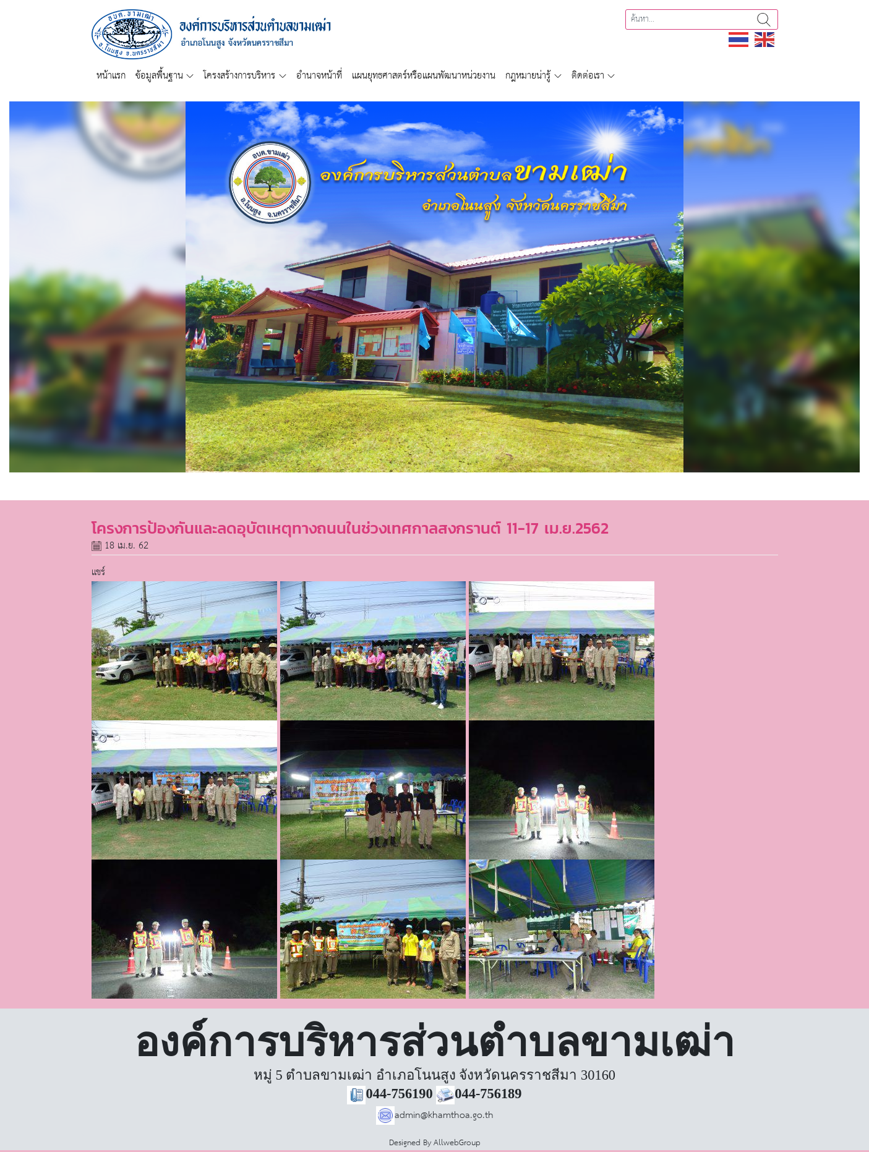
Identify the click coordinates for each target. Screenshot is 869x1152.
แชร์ (98, 572)
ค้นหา (763, 19)
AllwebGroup (457, 1143)
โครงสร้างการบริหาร (239, 76)
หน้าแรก (111, 76)
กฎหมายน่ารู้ (527, 76)
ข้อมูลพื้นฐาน (159, 76)
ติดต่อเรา (587, 76)
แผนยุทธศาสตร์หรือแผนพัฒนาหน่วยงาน (423, 76)
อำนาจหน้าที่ (319, 76)
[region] (434, 286)
